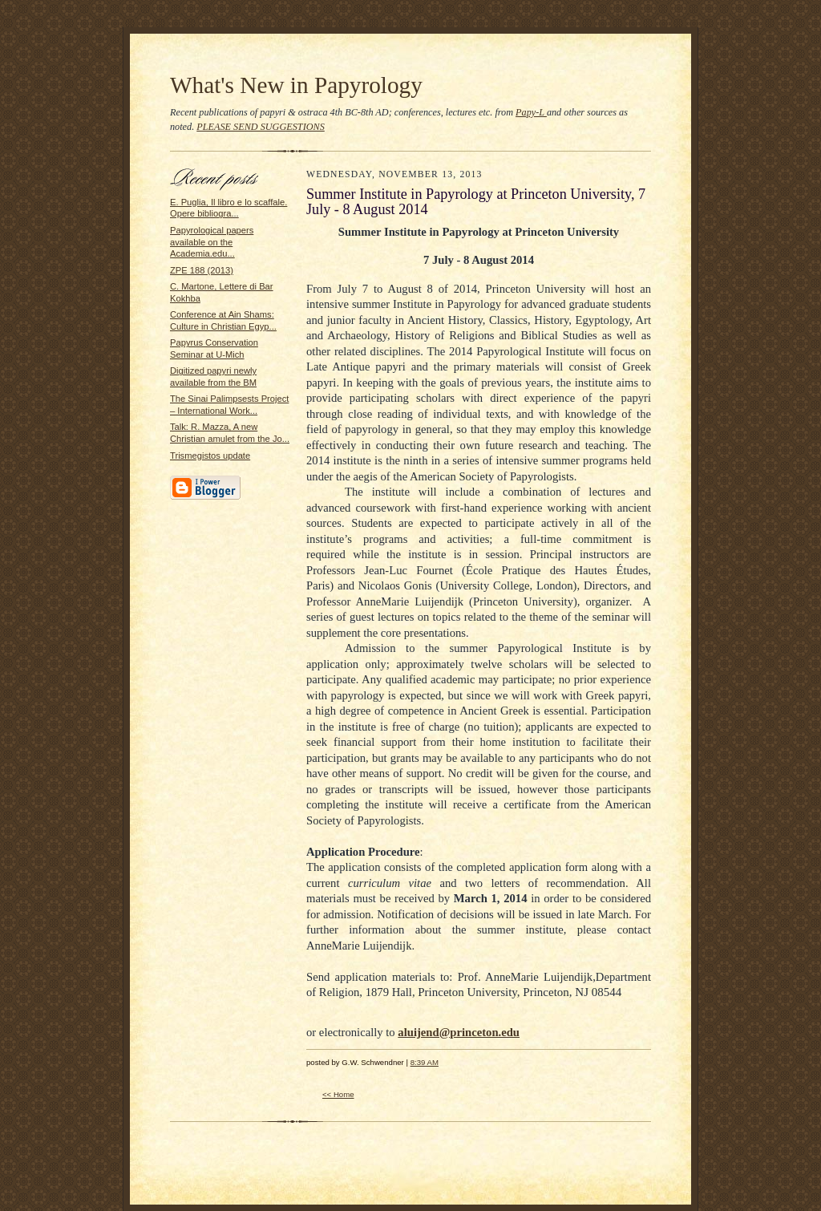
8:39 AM (424, 1062)
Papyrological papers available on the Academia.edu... (211, 241)
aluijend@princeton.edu (459, 1032)
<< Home (338, 1094)
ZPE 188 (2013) (201, 270)
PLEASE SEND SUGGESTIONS (260, 126)
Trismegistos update (210, 455)
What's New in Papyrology (296, 85)
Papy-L (531, 112)
